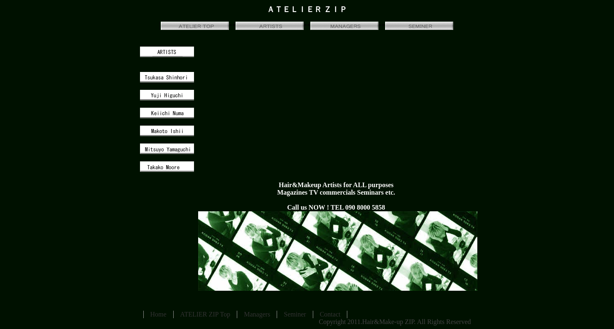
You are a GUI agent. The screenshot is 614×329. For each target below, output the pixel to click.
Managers (257, 314)
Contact (330, 314)
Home (158, 314)
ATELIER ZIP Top (205, 314)
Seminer (295, 314)
